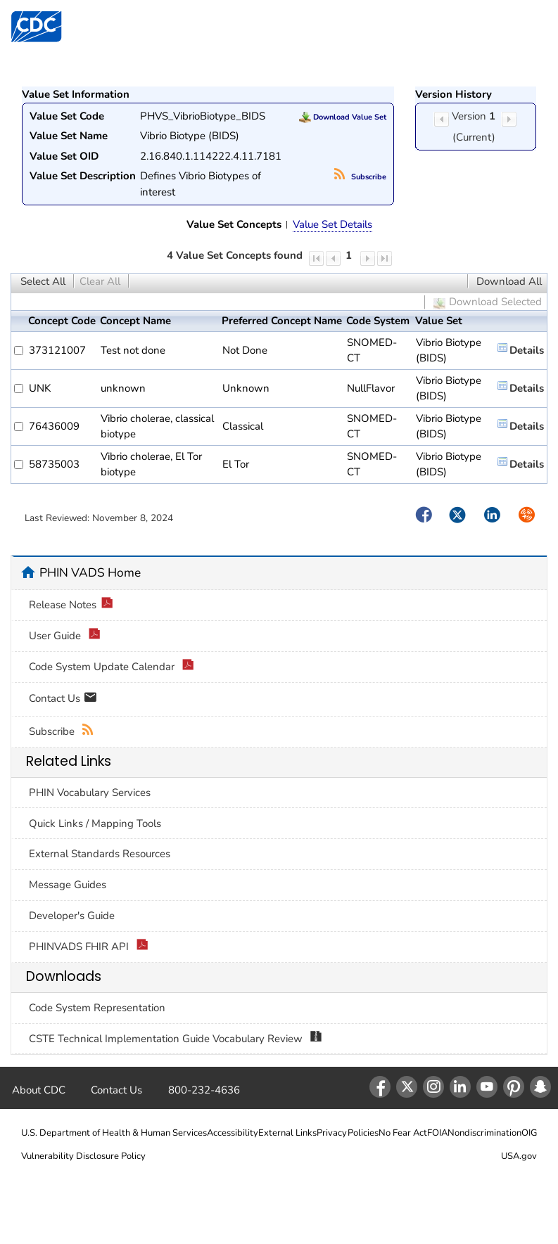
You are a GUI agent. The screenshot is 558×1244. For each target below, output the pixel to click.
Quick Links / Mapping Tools (95, 823)
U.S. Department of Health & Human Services (114, 1133)
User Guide (65, 636)
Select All (42, 281)
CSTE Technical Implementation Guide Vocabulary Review (175, 1039)
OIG (529, 1133)
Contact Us (63, 699)
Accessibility (232, 1133)
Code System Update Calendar (111, 667)
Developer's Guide (72, 916)
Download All (509, 281)
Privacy (332, 1133)
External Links (287, 1133)
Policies (363, 1133)
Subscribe (360, 177)
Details (526, 350)
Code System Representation (97, 1008)
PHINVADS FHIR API (88, 947)
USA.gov (519, 1156)
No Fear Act (403, 1133)
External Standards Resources (99, 854)
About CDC (38, 1090)
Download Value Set (342, 117)
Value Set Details (332, 224)
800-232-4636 (204, 1090)
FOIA (437, 1133)
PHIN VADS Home (90, 572)
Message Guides (67, 885)
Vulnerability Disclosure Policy (83, 1156)
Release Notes (71, 605)
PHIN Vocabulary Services (90, 792)
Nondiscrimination (484, 1133)
